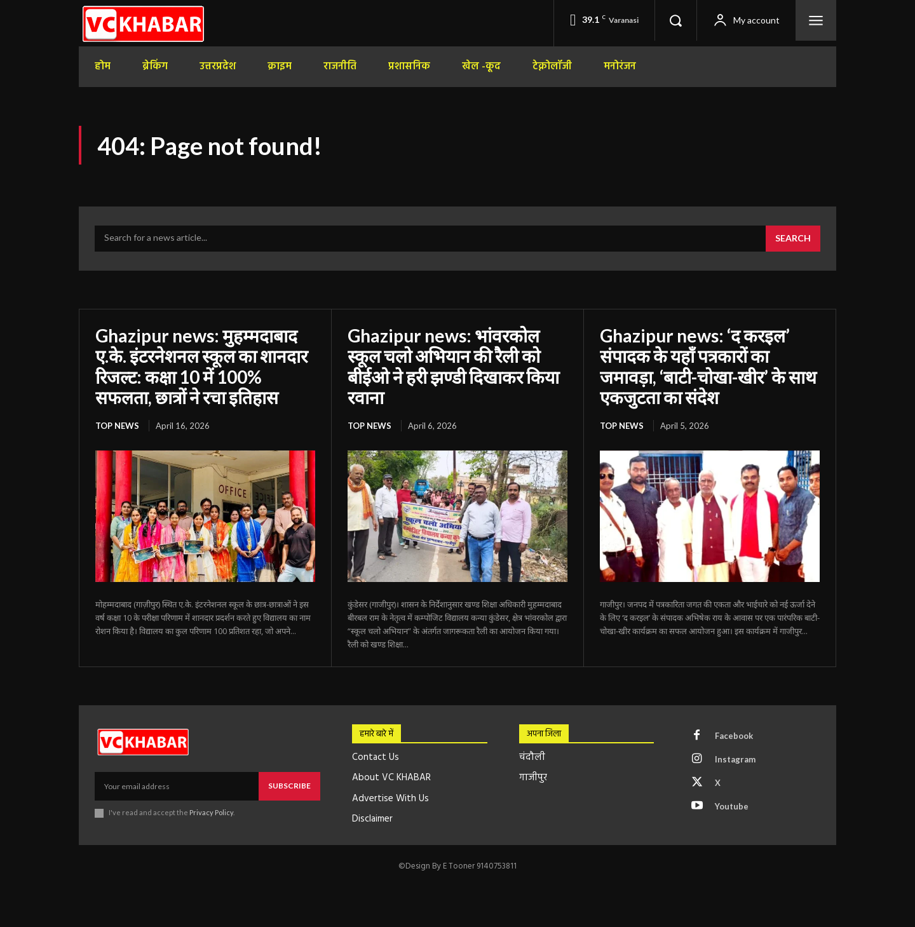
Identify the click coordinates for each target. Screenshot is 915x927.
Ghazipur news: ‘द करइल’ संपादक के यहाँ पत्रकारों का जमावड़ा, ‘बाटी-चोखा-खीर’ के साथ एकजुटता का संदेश (708, 366)
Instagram (735, 759)
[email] (177, 786)
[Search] (793, 239)
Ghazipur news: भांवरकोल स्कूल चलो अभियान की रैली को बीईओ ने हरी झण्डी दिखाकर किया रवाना (453, 366)
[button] (675, 20)
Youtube (732, 806)
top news (117, 426)
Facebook (734, 736)
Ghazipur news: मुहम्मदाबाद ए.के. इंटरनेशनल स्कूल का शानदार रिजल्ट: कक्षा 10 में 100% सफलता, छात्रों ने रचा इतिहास (201, 366)
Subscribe (289, 785)
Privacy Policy (211, 812)
